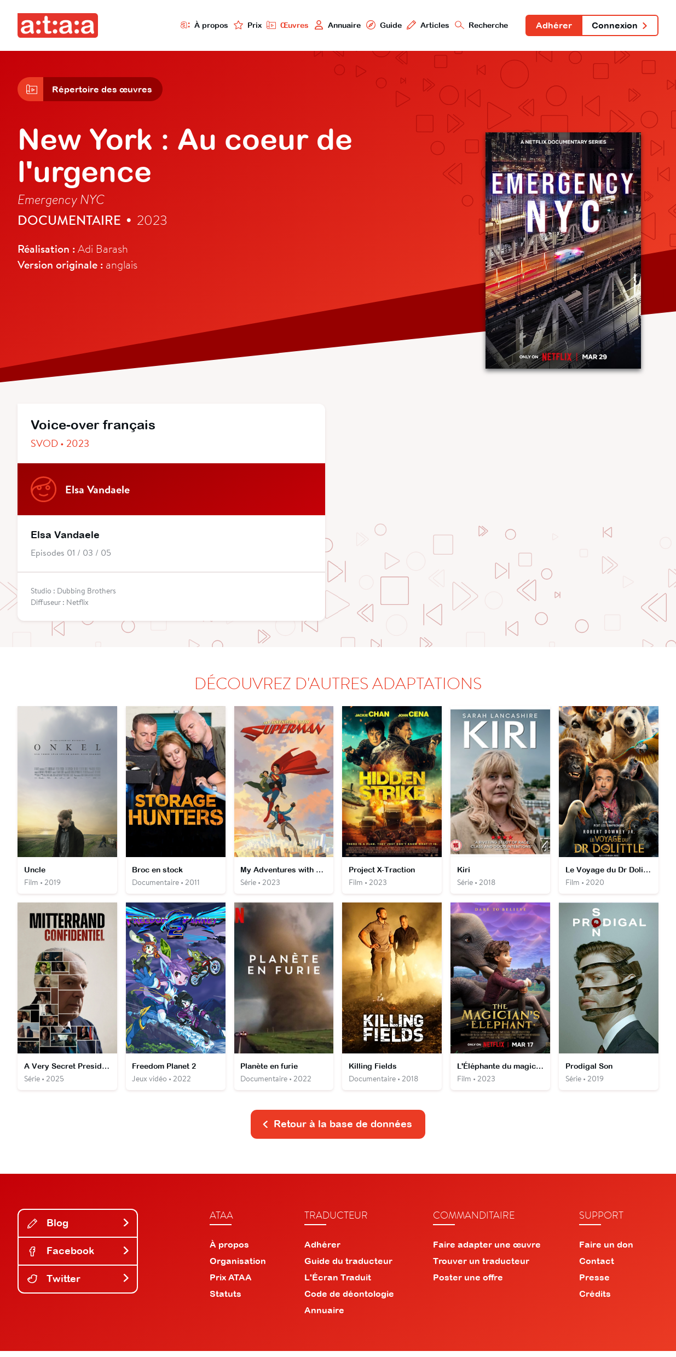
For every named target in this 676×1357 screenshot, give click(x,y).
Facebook (78, 1256)
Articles (425, 25)
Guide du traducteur (348, 1267)
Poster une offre (468, 1283)
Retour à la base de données (337, 1129)
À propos (200, 25)
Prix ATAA (231, 1283)
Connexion (619, 26)
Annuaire (333, 25)
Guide (380, 25)
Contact (596, 1267)
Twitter (78, 1284)
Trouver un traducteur (481, 1267)
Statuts (225, 1299)
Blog (78, 1228)
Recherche (479, 25)
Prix (243, 25)
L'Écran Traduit (337, 1283)
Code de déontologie (349, 1299)
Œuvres (284, 25)
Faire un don (606, 1250)
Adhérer (552, 26)
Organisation (238, 1267)
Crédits (595, 1299)
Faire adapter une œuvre (487, 1250)
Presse (594, 1283)
